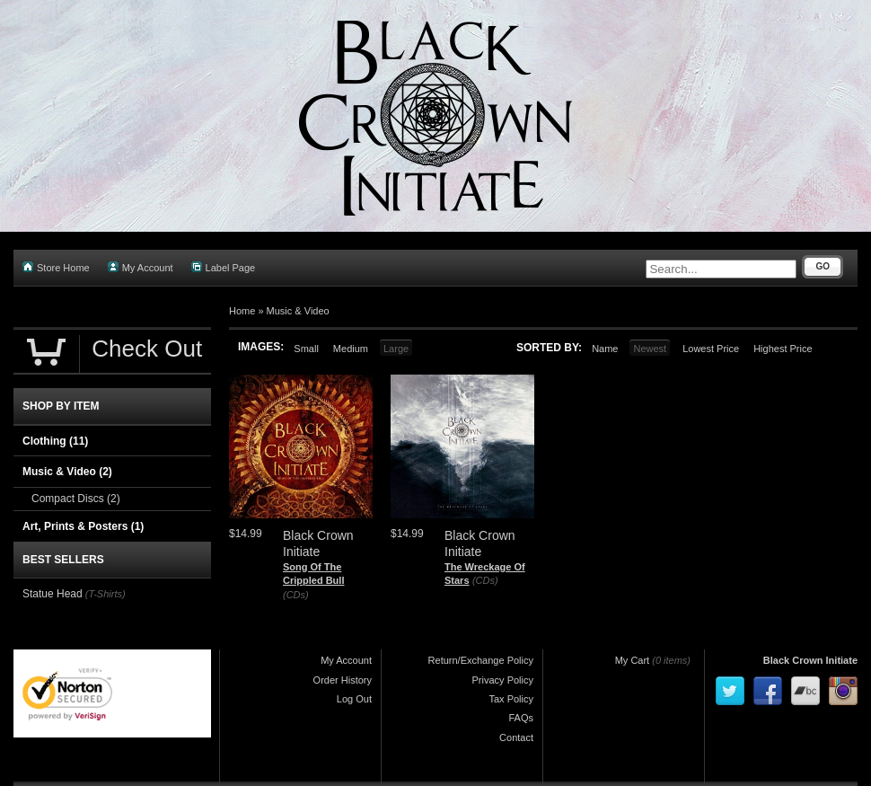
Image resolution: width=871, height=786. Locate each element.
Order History (342, 680)
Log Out (354, 698)
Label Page (223, 267)
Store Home (56, 267)
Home (242, 310)
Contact (516, 737)
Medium (350, 348)
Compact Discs (75, 498)
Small (306, 348)
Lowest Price (710, 348)
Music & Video (298, 310)
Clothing (55, 441)
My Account (140, 267)
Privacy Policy (502, 680)
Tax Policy (510, 698)
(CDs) (296, 594)
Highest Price (782, 348)
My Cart (632, 660)
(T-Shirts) (105, 593)
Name (605, 348)
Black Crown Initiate (810, 660)
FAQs (520, 717)
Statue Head (52, 593)
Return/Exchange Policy (480, 660)
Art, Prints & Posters (83, 526)
